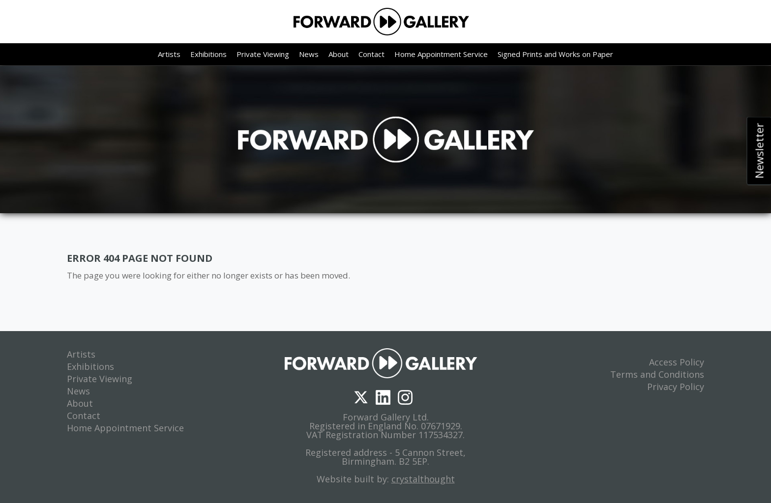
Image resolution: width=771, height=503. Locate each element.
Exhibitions (208, 56)
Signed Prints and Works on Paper (555, 56)
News (309, 56)
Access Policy (676, 362)
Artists (169, 56)
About (338, 56)
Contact (371, 56)
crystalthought (423, 479)
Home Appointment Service (441, 56)
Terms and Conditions (657, 374)
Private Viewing (263, 56)
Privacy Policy (675, 386)
